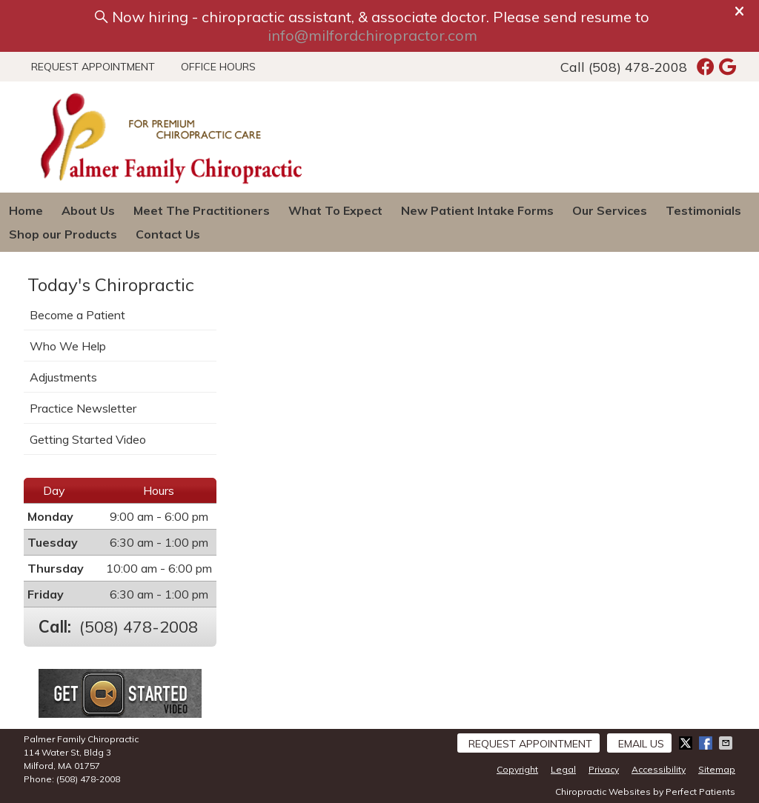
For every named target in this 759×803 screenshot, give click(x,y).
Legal (563, 769)
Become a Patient (77, 314)
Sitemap (716, 769)
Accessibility (659, 769)
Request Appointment (93, 66)
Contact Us (168, 234)
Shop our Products (63, 234)
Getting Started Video (88, 439)
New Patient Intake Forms (477, 210)
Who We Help (68, 346)
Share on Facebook (707, 743)
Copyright (517, 769)
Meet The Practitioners (201, 210)
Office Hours (218, 66)
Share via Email (727, 743)
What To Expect (335, 210)
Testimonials (703, 210)
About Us (88, 210)
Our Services (609, 210)
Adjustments (63, 377)
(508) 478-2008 (638, 67)
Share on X (687, 743)
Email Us (641, 743)
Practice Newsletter (83, 408)
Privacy (604, 769)
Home (26, 210)
